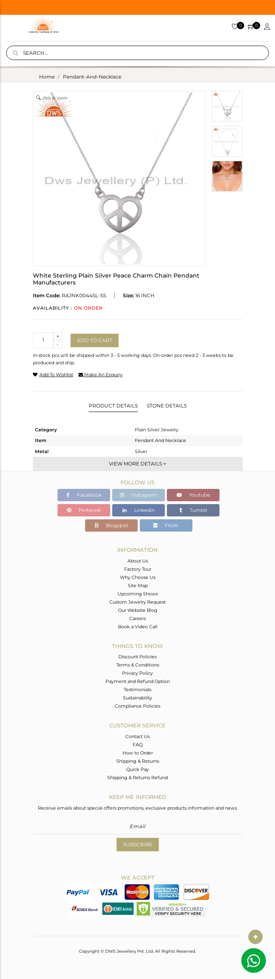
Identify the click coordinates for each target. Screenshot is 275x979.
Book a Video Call (137, 627)
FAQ (138, 745)
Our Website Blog (137, 610)
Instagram (138, 495)
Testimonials (137, 689)
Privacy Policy (137, 673)
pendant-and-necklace (92, 77)
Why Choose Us (137, 577)
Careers (137, 618)
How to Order (137, 753)
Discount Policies (137, 657)
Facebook (84, 495)
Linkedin (138, 510)
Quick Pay (137, 769)
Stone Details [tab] (167, 406)
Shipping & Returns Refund (137, 777)
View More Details (137, 464)
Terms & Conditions (137, 665)
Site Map (138, 585)
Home (47, 77)
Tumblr (193, 510)
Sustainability (137, 698)
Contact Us (137, 736)
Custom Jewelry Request (137, 602)
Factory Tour (137, 569)
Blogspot (111, 525)
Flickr (165, 525)
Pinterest (84, 510)
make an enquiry (100, 374)
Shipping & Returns (137, 761)
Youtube (193, 495)
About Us (137, 561)
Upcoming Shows (138, 594)
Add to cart (94, 340)
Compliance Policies (137, 706)
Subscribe (138, 844)
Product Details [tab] (113, 406)
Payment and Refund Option (138, 681)
